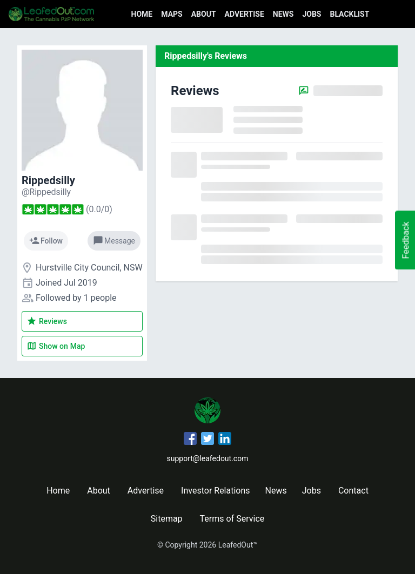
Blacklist (349, 14)
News (283, 14)
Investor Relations (215, 490)
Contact (353, 490)
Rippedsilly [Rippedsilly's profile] (48, 180)
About (203, 14)
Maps (171, 14)
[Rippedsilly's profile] (46, 192)
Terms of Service (232, 519)
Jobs (311, 14)
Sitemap (167, 519)
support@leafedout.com (208, 458)
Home (142, 14)
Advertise (244, 14)
